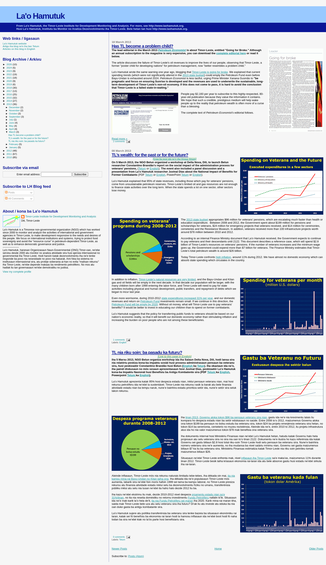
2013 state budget (193, 75)
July (11, 119)
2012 (9, 150)
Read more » (119, 138)
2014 (9, 100)
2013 (9, 104)
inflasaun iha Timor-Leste (256, 458)
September (15, 116)
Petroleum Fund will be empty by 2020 (135, 304)
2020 (9, 81)
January (13, 147)
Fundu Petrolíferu (198, 497)
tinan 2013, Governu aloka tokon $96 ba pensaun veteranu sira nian (226, 417)
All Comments (14, 198)
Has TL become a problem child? (142, 46)
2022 (9, 74)
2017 (9, 91)
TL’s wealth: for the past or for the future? (150, 154)
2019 (9, 84)
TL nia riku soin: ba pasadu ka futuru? (147, 352)
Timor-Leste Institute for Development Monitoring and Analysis (60, 216)
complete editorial (228, 53)
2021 (9, 77)
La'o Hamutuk (40, 15)
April (11, 129)
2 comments (119, 141)
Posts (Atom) (136, 556)
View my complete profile (17, 271)
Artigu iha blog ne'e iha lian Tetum (21, 46)
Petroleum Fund (150, 301)
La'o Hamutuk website (15, 43)
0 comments (119, 537)
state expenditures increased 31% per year (186, 298)
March (12, 132)
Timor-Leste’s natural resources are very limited (167, 279)
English (154, 168)
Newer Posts (119, 548)
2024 (9, 67)
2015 (9, 97)
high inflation (223, 257)
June (12, 123)
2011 (9, 154)
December (14, 107)
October (13, 113)
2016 (9, 94)
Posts (10, 192)
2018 (9, 87)
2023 (9, 71)
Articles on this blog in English (19, 49)
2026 (9, 64)
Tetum (142, 168)
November (14, 110)
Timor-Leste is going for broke (210, 72)
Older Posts (316, 548)
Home (218, 548)
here (243, 53)
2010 (9, 157)
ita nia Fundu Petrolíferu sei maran (172, 500)
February (14, 144)
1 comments (119, 340)
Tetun (200, 365)
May (11, 126)
